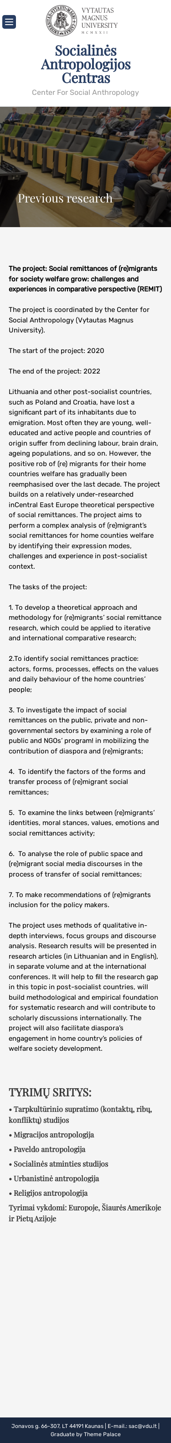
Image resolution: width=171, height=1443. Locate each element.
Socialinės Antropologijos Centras (85, 64)
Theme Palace (102, 1434)
